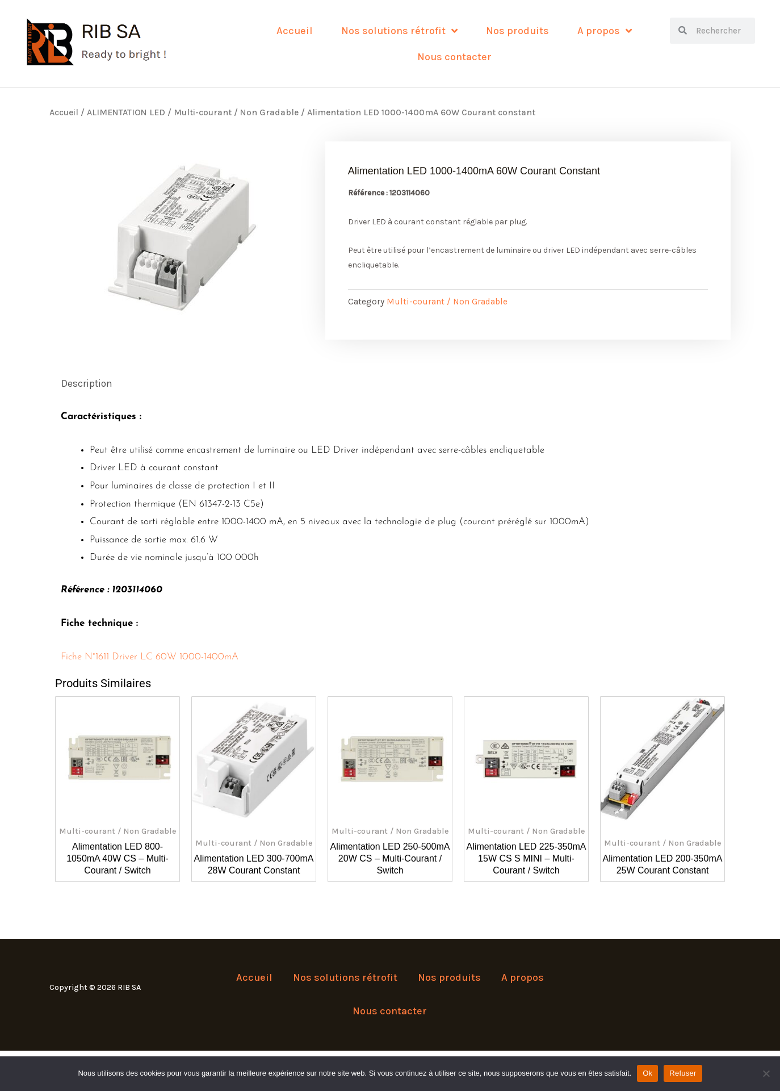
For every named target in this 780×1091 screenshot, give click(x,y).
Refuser (682, 1073)
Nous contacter (454, 57)
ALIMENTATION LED (126, 112)
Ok (647, 1073)
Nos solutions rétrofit (399, 30)
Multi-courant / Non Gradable (236, 112)
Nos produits (517, 30)
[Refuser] (765, 1073)
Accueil (294, 30)
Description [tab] (88, 384)
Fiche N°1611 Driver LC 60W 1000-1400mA (149, 657)
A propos (604, 30)
